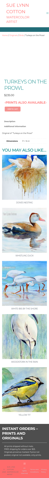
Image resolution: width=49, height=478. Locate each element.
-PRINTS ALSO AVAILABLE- (25, 102)
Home (5, 35)
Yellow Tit (24, 415)
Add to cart (12, 109)
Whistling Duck (24, 255)
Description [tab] (9, 121)
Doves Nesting (24, 202)
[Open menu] (47, 13)
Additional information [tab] (15, 126)
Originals (13, 35)
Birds (21, 35)
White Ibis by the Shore (24, 308)
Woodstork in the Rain (24, 362)
